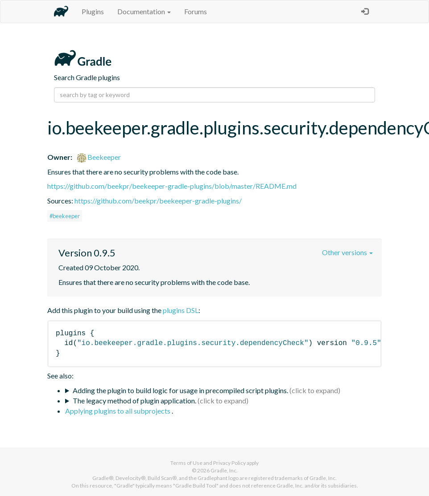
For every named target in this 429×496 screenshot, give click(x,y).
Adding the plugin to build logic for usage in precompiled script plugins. (180, 390)
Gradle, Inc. (224, 470)
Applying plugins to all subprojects (118, 411)
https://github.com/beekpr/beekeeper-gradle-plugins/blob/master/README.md (172, 186)
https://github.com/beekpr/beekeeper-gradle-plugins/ (158, 200)
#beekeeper (65, 216)
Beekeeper (99, 157)
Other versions (347, 252)
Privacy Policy (229, 462)
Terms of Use (186, 462)
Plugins (93, 11)
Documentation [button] (144, 11)
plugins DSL (180, 310)
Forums (195, 11)
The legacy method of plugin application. (134, 400)
